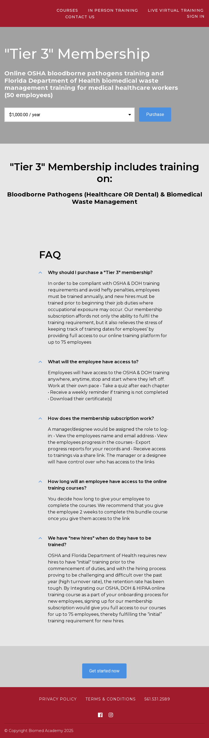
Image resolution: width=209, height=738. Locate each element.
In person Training (113, 10)
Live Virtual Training (176, 10)
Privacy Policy (58, 699)
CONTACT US (80, 16)
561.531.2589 (157, 699)
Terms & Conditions (110, 699)
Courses (67, 10)
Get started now (104, 671)
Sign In (196, 16)
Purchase (155, 114)
